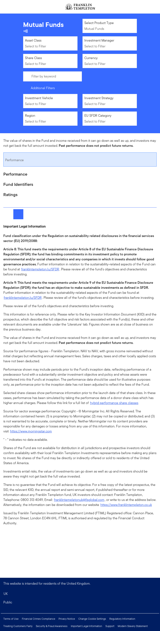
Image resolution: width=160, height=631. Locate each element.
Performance (14, 160)
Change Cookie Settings (92, 619)
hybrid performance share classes (114, 402)
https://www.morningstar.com (31, 431)
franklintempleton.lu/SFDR (40, 269)
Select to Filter (35, 46)
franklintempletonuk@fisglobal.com (79, 499)
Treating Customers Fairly (17, 626)
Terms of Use (11, 619)
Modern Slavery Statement (133, 626)
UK (6, 593)
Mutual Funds (94, 28)
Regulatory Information (122, 619)
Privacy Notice (67, 619)
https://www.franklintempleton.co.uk (126, 504)
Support (109, 626)
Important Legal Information (86, 626)
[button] (80, 602)
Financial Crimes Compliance (38, 619)
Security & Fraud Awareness (52, 626)
